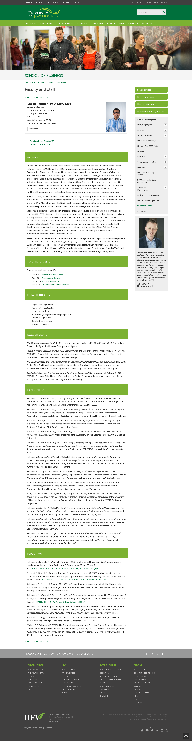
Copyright (27, 728)
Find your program (144, 125)
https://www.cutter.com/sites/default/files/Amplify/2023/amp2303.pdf (73, 579)
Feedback (49, 728)
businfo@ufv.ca (84, 654)
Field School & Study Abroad (145, 173)
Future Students (31, 2)
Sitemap (41, 728)
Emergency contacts (71, 679)
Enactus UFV (142, 167)
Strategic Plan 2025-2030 (147, 146)
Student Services (64, 23)
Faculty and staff (57, 82)
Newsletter (141, 151)
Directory (66, 676)
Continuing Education (104, 23)
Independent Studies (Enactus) (56, 284)
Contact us (141, 211)
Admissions (46, 23)
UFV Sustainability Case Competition (146, 181)
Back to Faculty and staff (36, 97)
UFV (26, 82)
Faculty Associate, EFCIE (40, 144)
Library (156, 2)
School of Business (38, 82)
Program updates (144, 130)
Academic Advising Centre (111, 670)
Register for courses (109, 676)
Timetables (104, 689)
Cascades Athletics (142, 683)
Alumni (68, 2)
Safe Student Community (110, 679)
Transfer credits (35, 683)
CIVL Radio (104, 696)
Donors (76, 2)
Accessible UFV (140, 670)
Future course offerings (146, 140)
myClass (149, 2)
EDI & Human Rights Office (144, 673)
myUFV (142, 2)
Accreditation (140, 676)
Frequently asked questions (148, 200)
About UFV (147, 23)
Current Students (57, 2)
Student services (107, 686)
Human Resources (141, 692)
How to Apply (33, 676)
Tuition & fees (33, 686)
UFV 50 (136, 699)
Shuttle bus (105, 683)
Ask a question (68, 670)
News (136, 696)
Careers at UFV (140, 679)
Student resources (144, 135)
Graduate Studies (128, 23)
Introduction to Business (52, 274)
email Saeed (33, 129)
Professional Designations (148, 195)
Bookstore (104, 673)
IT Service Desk (68, 683)
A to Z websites (68, 673)
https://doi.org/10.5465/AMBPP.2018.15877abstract (61, 601)
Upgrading (82, 23)
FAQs (30, 689)
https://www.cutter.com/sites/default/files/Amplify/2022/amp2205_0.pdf (65, 568)
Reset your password (71, 686)
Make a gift (138, 686)
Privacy (34, 728)
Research (141, 156)
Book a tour (33, 679)
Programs (31, 23)
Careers (164, 2)
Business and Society (51, 278)
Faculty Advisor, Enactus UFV (42, 141)
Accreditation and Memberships (144, 188)
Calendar (134, 2)
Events (137, 689)
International (44, 2)
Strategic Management (52, 281)
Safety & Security (69, 689)
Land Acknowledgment (146, 119)
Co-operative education (146, 162)
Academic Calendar (36, 670)
